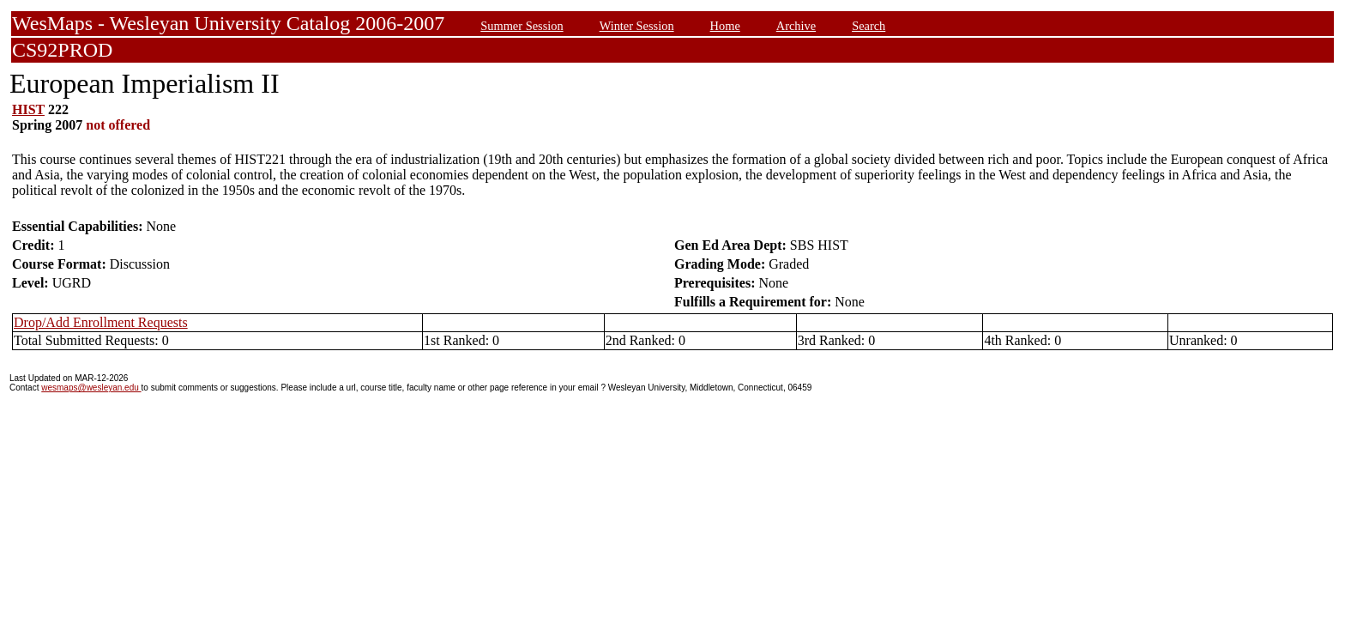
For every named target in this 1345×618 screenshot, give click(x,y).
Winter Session (637, 26)
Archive (796, 26)
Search (868, 26)
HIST (28, 109)
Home (725, 26)
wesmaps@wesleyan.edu (91, 387)
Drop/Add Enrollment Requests (101, 322)
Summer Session (521, 26)
